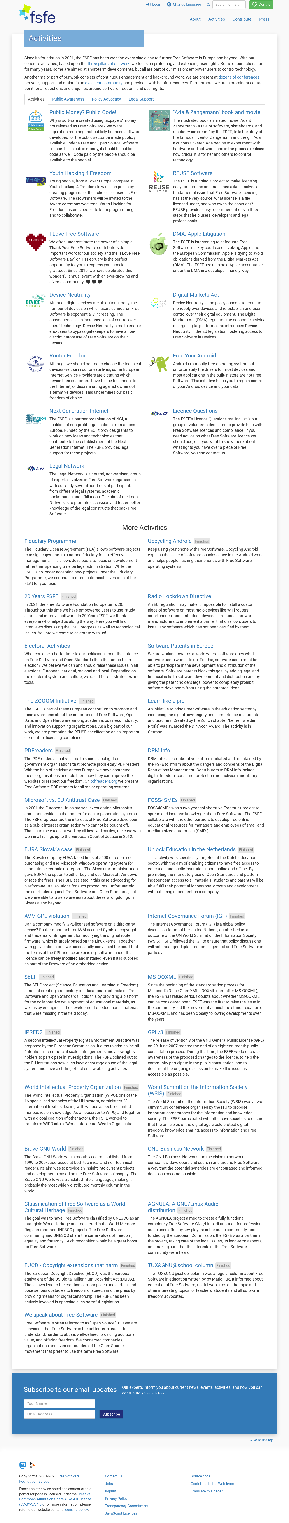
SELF (30, 977)
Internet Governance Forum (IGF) (187, 916)
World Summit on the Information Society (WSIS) (197, 1090)
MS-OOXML (162, 977)
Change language (184, 4)
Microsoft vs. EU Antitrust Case (62, 800)
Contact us (113, 1476)
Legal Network (66, 466)
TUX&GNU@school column (180, 1265)
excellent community (104, 83)
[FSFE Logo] (37, 14)
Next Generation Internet (79, 411)
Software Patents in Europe (180, 646)
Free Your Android (194, 356)
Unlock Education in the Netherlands (192, 850)
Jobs (109, 1484)
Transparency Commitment (126, 1506)
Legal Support (141, 99)
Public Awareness (68, 99)
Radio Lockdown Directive (179, 596)
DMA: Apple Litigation (199, 234)
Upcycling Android (170, 541)
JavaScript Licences (121, 1513)
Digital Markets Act (196, 295)
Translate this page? (207, 1491)
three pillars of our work (109, 63)
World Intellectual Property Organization (72, 1087)
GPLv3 (155, 1032)
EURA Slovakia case (48, 850)
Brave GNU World (45, 1149)
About (195, 19)
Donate (261, 4)
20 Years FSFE (41, 596)
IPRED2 (33, 1032)
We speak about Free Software (61, 1315)
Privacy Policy (116, 1499)
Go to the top (263, 1440)
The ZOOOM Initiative (50, 701)
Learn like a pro (166, 701)
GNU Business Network (176, 1149)
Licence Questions (195, 411)
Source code (200, 1476)
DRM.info (159, 750)
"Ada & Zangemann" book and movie (216, 112)
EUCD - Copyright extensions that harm (71, 1265)
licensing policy (75, 1509)
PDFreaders (38, 750)
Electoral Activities (47, 646)
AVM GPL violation (46, 916)
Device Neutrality (70, 295)
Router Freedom (69, 356)
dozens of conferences (239, 77)
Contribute (242, 19)
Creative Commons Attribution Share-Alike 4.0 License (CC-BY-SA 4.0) (55, 1499)
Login (153, 4)
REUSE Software (192, 173)
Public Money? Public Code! (82, 112)
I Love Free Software (74, 234)
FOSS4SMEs (163, 800)
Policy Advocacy (106, 99)
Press (264, 19)
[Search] (208, 5)
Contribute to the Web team (212, 1484)
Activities (216, 19)
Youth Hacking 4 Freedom (80, 173)
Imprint (110, 1491)
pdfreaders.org (104, 781)
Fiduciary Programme (50, 541)
